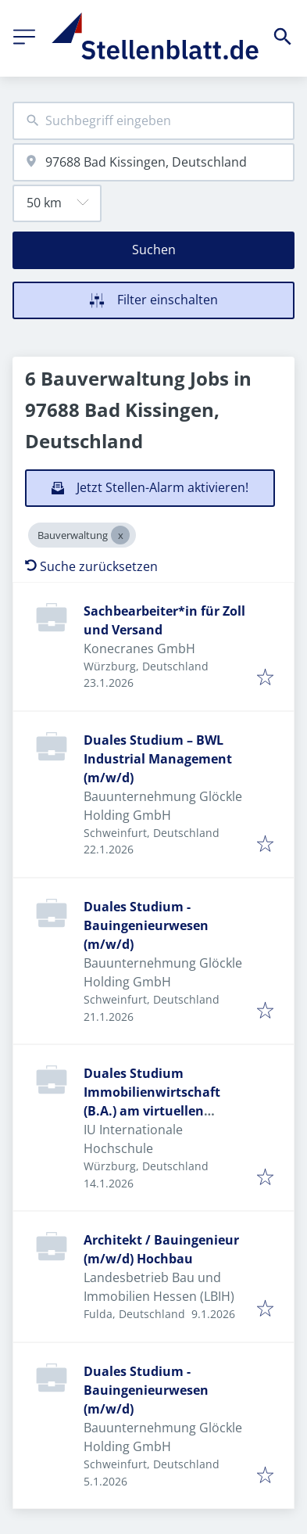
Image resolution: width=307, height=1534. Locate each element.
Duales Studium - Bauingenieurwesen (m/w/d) (146, 925)
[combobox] (153, 121)
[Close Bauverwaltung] (120, 535)
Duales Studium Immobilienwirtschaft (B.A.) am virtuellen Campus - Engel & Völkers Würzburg (162, 1111)
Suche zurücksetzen (91, 566)
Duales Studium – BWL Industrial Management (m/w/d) (158, 758)
